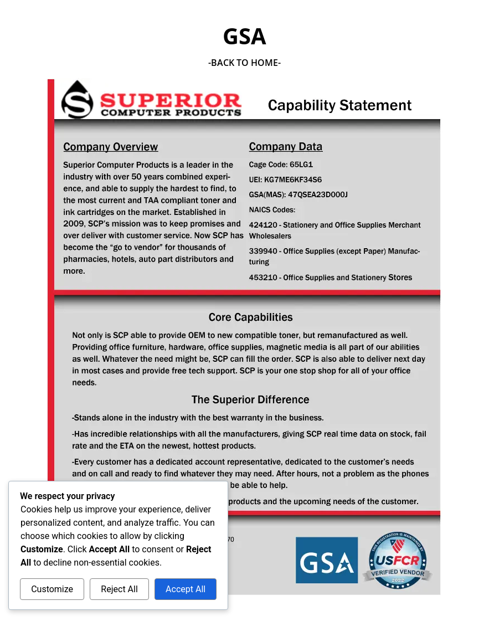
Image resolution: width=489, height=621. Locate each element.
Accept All (185, 589)
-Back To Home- (244, 63)
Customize (52, 589)
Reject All (119, 589)
